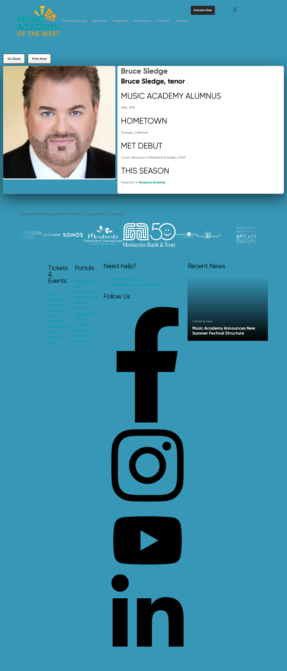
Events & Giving (74, 21)
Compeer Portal (82, 338)
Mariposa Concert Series (55, 310)
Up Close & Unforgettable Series (59, 326)
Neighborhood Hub (86, 284)
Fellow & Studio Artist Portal (84, 313)
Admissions (142, 21)
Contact (163, 21)
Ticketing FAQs (55, 340)
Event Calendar (55, 296)
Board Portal (84, 292)
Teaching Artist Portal (84, 327)
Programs (120, 21)
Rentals (182, 21)
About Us (100, 21)
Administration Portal (86, 300)
